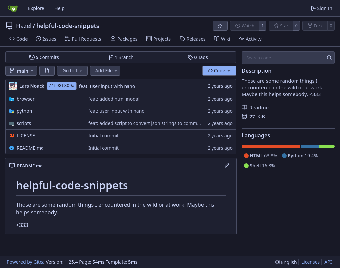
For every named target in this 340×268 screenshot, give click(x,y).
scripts (24, 123)
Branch (121, 57)
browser (26, 99)
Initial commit (103, 135)
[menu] (286, 262)
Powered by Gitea (26, 262)
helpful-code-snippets (67, 25)
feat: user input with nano (107, 86)
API (328, 262)
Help (59, 8)
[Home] (12, 8)
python (24, 111)
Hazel (24, 25)
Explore (36, 8)
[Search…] (329, 57)
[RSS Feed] (220, 26)
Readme (255, 107)
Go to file (72, 70)
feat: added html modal (113, 99)
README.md (30, 148)
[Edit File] (227, 165)
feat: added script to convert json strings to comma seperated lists (160, 123)
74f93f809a (62, 85)
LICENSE (26, 135)
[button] (47, 71)
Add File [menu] (106, 70)
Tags (198, 57)
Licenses (310, 262)
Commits (44, 57)
